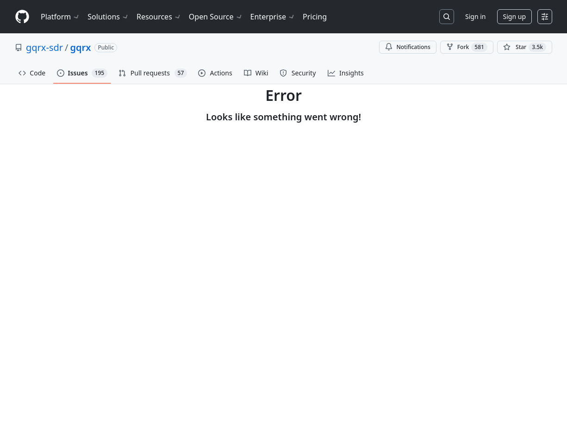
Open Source (216, 17)
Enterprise (272, 17)
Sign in (475, 16)
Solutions (108, 17)
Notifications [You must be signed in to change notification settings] (407, 47)
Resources (159, 17)
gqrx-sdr (44, 47)
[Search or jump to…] (447, 17)
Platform (60, 17)
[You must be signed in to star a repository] (524, 47)
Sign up (514, 16)
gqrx (80, 47)
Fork (466, 47)
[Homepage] (22, 17)
